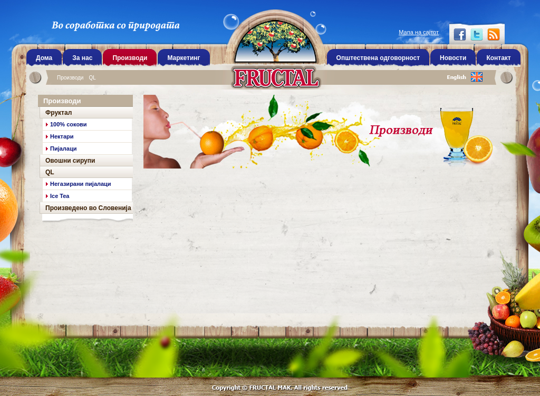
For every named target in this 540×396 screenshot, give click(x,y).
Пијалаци (63, 148)
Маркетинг (183, 58)
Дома (44, 58)
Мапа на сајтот (419, 32)
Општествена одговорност (378, 58)
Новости (453, 58)
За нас (82, 58)
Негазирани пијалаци (80, 184)
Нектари (62, 136)
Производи (70, 78)
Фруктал (58, 112)
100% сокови (68, 124)
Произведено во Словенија (88, 208)
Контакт (498, 58)
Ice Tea (60, 196)
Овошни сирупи (70, 160)
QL (92, 78)
